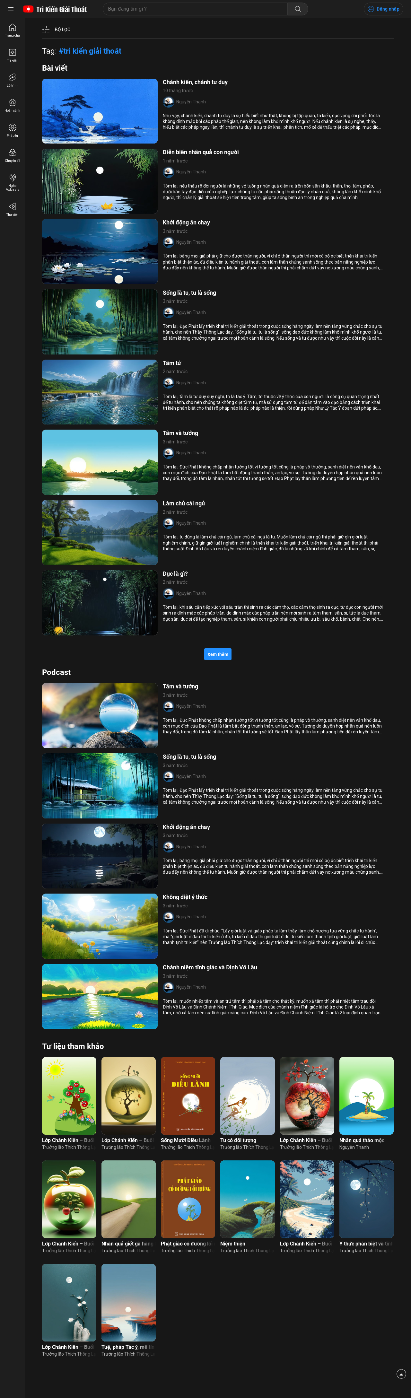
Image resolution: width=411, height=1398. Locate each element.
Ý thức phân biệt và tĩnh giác (366, 1244)
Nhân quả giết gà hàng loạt (128, 1244)
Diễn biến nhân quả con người (201, 152)
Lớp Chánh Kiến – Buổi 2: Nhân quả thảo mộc (69, 1140)
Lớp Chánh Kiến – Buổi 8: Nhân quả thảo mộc (307, 1140)
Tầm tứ (172, 363)
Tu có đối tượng (238, 1140)
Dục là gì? (175, 573)
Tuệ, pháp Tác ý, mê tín (127, 1347)
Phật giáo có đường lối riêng (188, 1244)
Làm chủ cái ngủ (184, 503)
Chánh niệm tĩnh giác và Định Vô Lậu (210, 967)
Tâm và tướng (180, 433)
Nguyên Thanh (191, 101)
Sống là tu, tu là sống (189, 292)
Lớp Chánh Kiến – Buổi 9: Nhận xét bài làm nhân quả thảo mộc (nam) (307, 1244)
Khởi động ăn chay (186, 222)
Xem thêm (217, 654)
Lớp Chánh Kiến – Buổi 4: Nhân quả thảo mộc (128, 1140)
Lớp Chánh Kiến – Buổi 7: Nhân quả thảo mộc (69, 1244)
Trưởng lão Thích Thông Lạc (69, 1147)
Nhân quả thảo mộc (361, 1140)
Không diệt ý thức (185, 897)
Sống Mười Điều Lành (186, 1140)
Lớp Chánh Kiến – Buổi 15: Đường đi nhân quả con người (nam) (69, 1347)
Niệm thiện (232, 1244)
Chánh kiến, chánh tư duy (195, 82)
